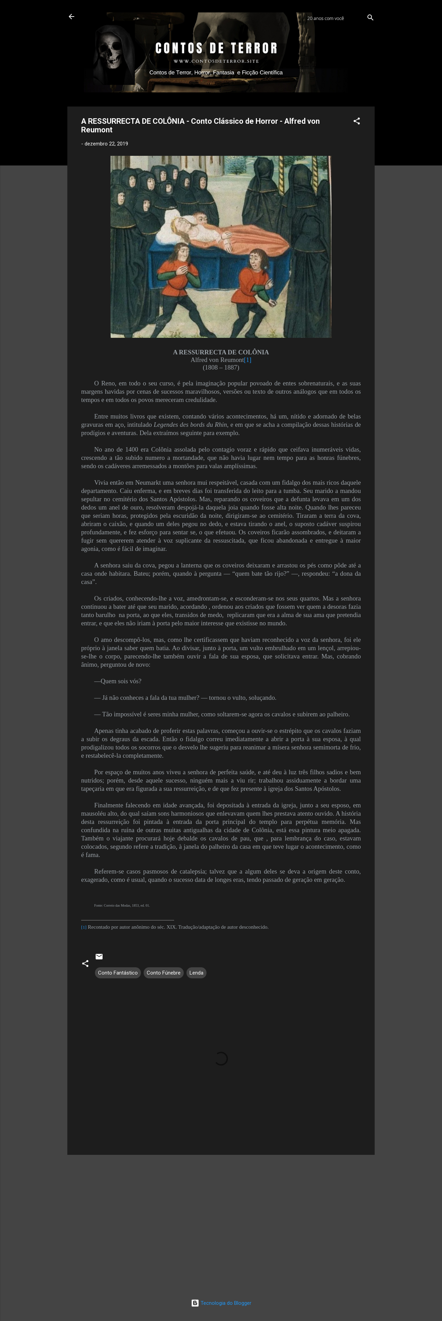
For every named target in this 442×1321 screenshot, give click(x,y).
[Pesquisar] (370, 18)
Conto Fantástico (118, 973)
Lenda (196, 973)
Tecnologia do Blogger (221, 1303)
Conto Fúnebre (164, 973)
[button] (357, 122)
